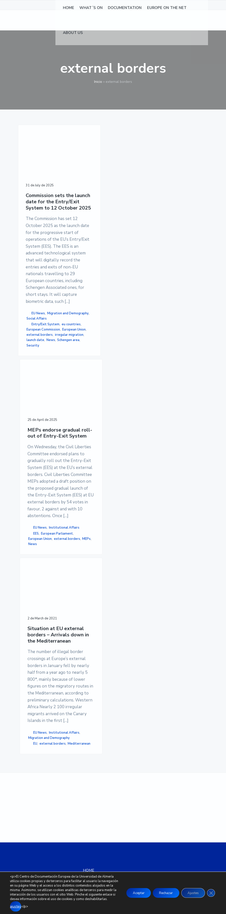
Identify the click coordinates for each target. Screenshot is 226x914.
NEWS (88, 776)
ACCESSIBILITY (161, 793)
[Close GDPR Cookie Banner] (210, 893)
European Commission (35, 575)
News (30, 630)
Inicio (98, 81)
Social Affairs (38, 546)
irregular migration (33, 617)
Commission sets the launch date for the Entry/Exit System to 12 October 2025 (38, 203)
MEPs (76, 549)
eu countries (37, 567)
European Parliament (79, 515)
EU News (38, 530)
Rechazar (160, 893)
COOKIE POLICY (162, 787)
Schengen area (37, 636)
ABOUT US (92, 806)
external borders (33, 602)
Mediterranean (128, 550)
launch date (37, 625)
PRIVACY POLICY (163, 781)
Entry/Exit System (34, 560)
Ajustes (191, 893)
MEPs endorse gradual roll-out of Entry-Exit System (82, 190)
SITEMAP (156, 800)
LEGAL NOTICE (161, 775)
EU (122, 534)
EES (78, 507)
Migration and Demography (36, 538)
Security (32, 641)
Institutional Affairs (80, 499)
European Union (38, 588)
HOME (88, 770)
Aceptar (129, 893)
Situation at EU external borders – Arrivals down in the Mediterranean (126, 200)
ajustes (76, 907)
